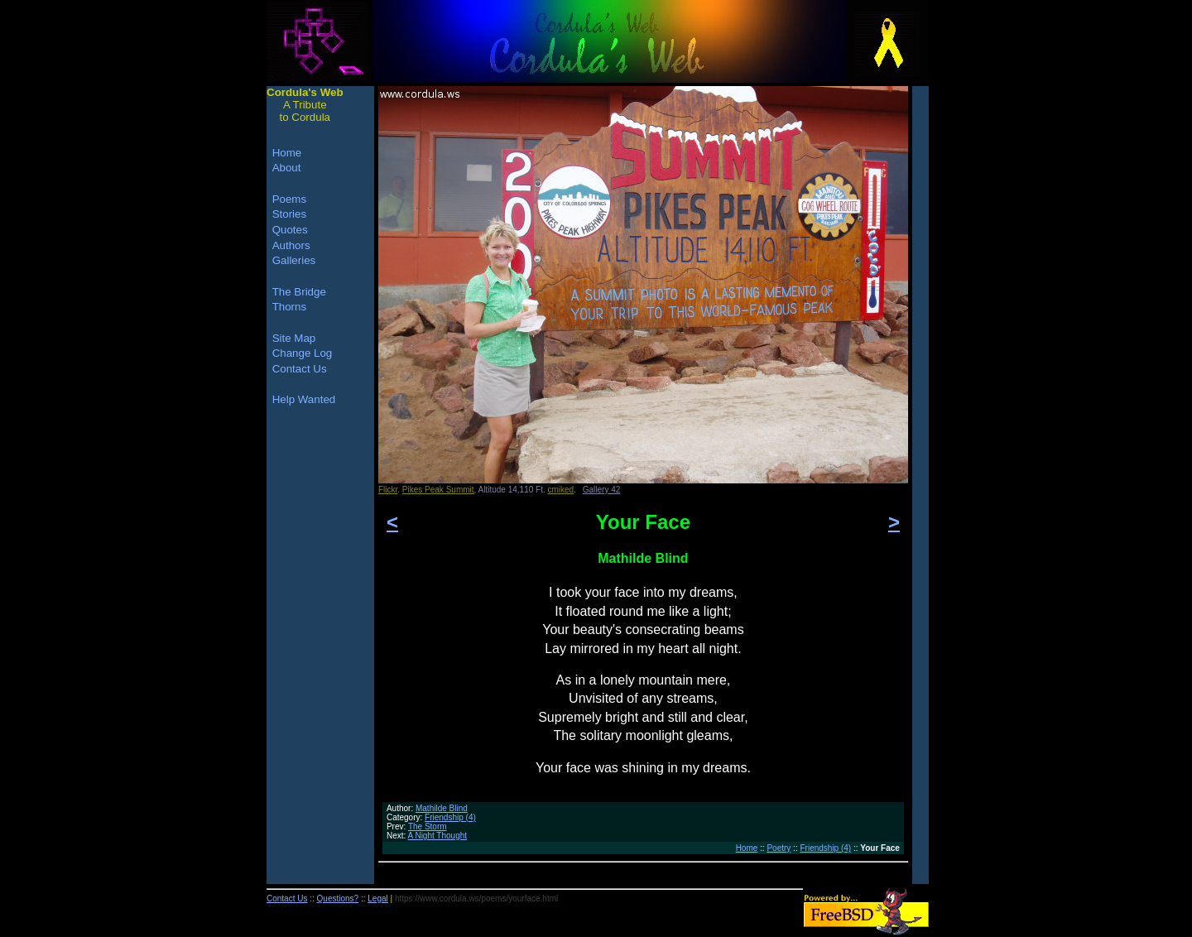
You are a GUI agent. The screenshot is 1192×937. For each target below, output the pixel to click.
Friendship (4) (450, 817)
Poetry (779, 848)
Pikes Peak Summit (438, 489)
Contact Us (299, 369)
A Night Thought (438, 835)
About (286, 167)
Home (747, 848)
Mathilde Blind (442, 808)
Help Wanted (304, 399)
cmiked (561, 489)
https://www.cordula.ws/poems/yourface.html (476, 898)
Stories (289, 214)
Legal (377, 898)
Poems (289, 199)
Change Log (302, 353)
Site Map (294, 338)
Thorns (289, 306)
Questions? (338, 898)
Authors (291, 245)
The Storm (427, 826)
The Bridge (299, 292)
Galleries (294, 260)
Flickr (387, 489)
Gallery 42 (602, 489)
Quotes (290, 229)
